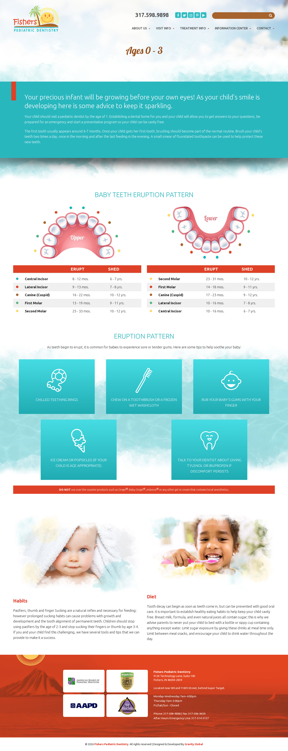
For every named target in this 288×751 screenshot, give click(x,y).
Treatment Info (193, 28)
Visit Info (163, 28)
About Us (139, 28)
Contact (264, 28)
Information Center (231, 28)
